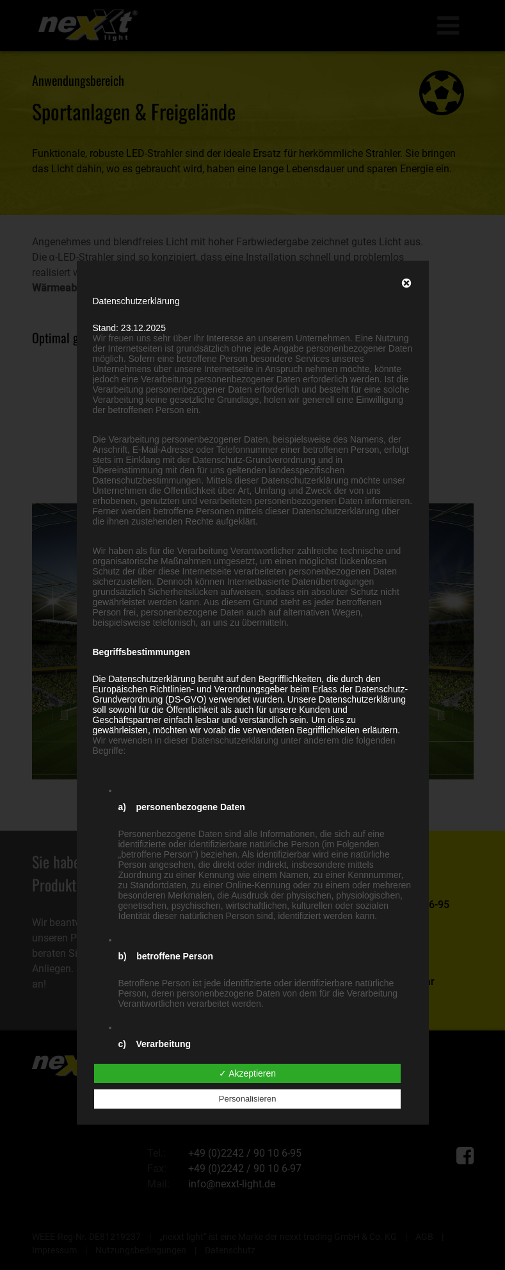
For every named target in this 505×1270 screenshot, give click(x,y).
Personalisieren (248, 1098)
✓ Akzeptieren (247, 1073)
